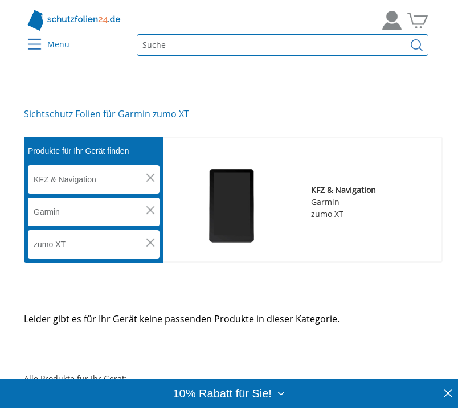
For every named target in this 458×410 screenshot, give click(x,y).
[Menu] (28, 37)
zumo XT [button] (50, 244)
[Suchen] (417, 45)
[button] (150, 177)
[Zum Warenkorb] (417, 20)
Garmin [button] (47, 211)
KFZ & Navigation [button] (65, 179)
